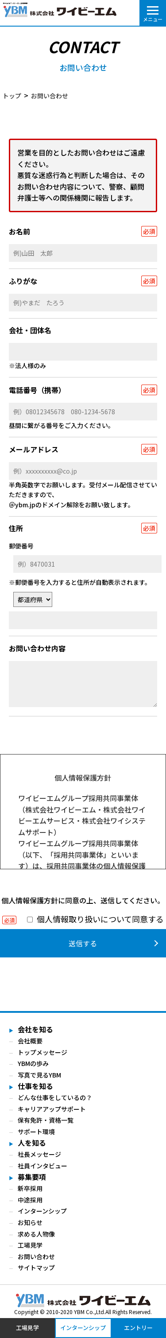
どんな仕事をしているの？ (55, 1097)
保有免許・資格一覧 (45, 1120)
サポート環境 (36, 1131)
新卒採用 (30, 1188)
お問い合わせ (36, 1256)
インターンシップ (42, 1210)
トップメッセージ (42, 1052)
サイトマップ (36, 1267)
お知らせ (30, 1222)
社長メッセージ (39, 1154)
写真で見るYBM (39, 1074)
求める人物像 (36, 1233)
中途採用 (30, 1199)
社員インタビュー (42, 1165)
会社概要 (30, 1040)
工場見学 (30, 1245)
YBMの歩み (33, 1063)
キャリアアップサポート (52, 1109)
